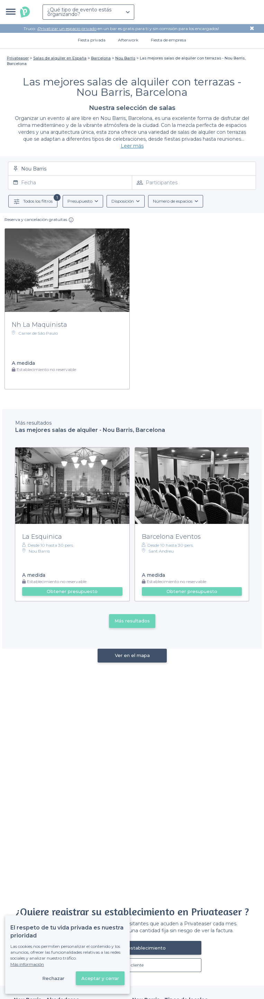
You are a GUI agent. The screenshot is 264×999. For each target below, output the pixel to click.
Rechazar (53, 978)
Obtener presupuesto (72, 591)
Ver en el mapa (132, 655)
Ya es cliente (132, 965)
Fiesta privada (92, 40)
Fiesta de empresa (168, 40)
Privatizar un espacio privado (67, 28)
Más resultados (132, 620)
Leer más (132, 146)
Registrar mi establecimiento (132, 948)
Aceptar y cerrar (100, 978)
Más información (27, 964)
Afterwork (128, 40)
